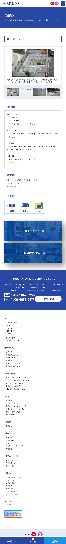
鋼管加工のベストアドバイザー (16, 378)
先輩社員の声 (9, 358)
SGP (8, 325)
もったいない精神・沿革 (13, 446)
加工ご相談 (33, 540)
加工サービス (9, 338)
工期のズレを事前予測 (13, 386)
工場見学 (8, 486)
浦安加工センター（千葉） (14, 409)
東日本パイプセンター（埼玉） (16, 406)
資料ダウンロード (11, 494)
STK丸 (9, 334)
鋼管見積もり (11, 540)
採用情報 (8, 352)
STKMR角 (10, 331)
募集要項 (8, 360)
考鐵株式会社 (9, 414)
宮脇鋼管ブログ (10, 463)
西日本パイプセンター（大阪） (16, 403)
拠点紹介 (8, 400)
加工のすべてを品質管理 (13, 383)
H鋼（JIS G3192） (12, 183)
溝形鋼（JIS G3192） (13, 186)
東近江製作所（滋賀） (13, 412)
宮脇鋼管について (11, 355)
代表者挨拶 (9, 440)
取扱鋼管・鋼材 (10, 323)
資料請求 (55, 540)
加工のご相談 (9, 483)
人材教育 (8, 449)
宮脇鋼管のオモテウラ (13, 366)
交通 (47, 20)
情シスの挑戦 (9, 466)
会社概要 (8, 437)
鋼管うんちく (9, 460)
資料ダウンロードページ (15, 341)
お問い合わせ (48, 299)
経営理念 (8, 443)
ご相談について (10, 480)
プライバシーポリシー (13, 477)
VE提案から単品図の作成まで (15, 389)
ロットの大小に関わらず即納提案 (16, 380)
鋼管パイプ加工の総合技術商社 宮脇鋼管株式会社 (19, 20)
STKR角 (9, 328)
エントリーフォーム (12, 363)
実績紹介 (40, 20)
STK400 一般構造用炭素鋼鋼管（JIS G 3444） (23, 180)
